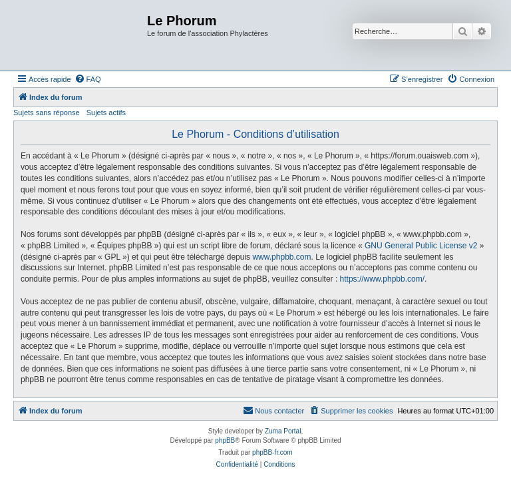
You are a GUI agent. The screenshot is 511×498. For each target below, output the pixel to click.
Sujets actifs (106, 113)
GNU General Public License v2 (421, 245)
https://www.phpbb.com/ (382, 279)
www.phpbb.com (281, 257)
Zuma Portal (283, 431)
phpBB (225, 440)
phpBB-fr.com (272, 452)
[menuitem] (88, 79)
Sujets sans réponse (46, 113)
